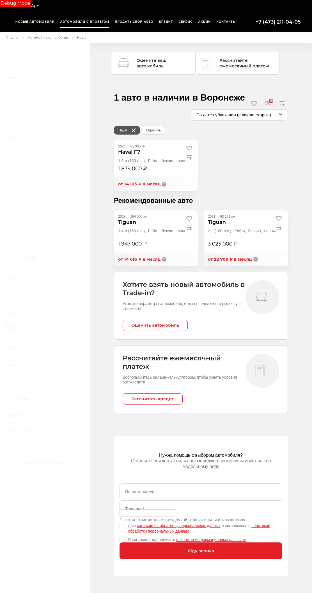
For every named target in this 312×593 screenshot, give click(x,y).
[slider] (8, 118)
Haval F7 (129, 152)
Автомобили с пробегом (48, 37)
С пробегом (60, 54)
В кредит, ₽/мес (41, 77)
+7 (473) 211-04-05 (278, 22)
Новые (24, 54)
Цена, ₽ (13, 77)
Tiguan (127, 222)
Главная (12, 37)
